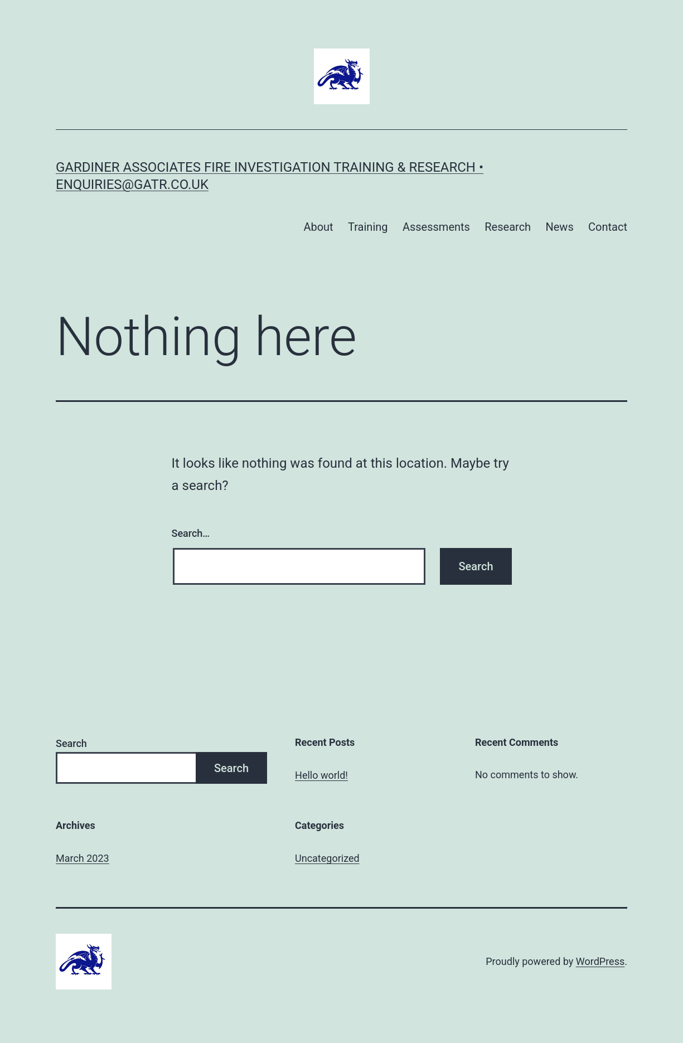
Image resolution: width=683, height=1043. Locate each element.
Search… (191, 533)
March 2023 (82, 858)
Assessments (436, 227)
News (559, 227)
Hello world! (321, 775)
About (318, 227)
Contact (607, 227)
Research (508, 227)
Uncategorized (327, 858)
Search (71, 743)
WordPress (600, 961)
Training (368, 227)
